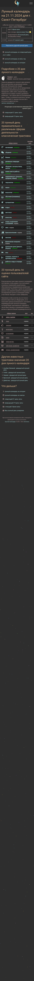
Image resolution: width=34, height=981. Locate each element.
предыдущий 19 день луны (14, 116)
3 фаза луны (15, 29)
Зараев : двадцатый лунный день (14, 375)
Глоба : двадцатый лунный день (14, 372)
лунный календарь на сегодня (15, 62)
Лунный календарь (10, 421)
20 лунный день (23, 35)
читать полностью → (8, 103)
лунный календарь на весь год (15, 59)
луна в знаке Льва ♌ (24, 32)
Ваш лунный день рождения (14, 410)
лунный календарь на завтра (15, 395)
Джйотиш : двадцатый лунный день (15, 380)
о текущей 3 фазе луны (12, 407)
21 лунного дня (18, 40)
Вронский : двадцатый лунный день (15, 378)
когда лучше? (29, 147)
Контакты (26, 421)
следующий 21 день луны (13, 112)
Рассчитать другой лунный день (17, 45)
